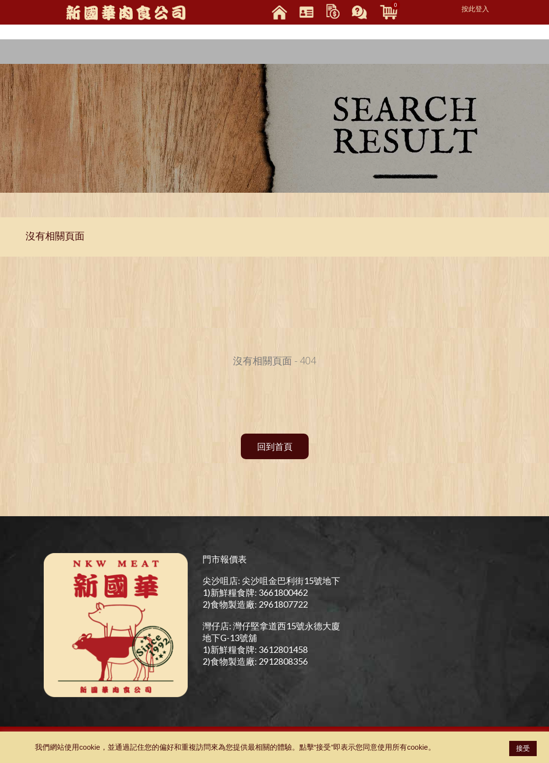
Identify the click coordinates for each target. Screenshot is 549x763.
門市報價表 (224, 559)
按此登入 (475, 9)
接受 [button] (523, 748)
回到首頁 (274, 446)
